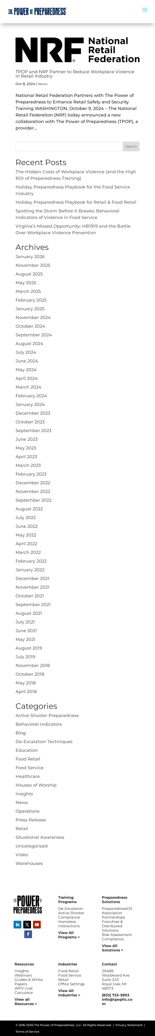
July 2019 (25, 656)
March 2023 (28, 465)
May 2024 (26, 369)
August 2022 (29, 509)
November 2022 (33, 491)
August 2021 (29, 613)
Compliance (69, 917)
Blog (21, 733)
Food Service (29, 767)
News (43, 84)
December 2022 (33, 482)
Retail (22, 828)
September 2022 (33, 500)
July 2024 (26, 352)
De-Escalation (70, 908)
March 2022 (28, 552)
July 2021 (25, 622)
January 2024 (30, 404)
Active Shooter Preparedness (47, 715)
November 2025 (33, 265)
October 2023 (30, 422)
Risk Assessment (117, 934)
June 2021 (26, 630)
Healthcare (28, 776)
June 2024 (27, 361)
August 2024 (29, 343)
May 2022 (26, 535)
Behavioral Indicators (39, 724)
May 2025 (26, 282)
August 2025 (29, 274)
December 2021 (32, 578)
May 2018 (26, 683)
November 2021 (32, 587)
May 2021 (25, 639)
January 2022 (30, 569)
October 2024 (30, 326)
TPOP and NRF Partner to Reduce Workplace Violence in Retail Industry (75, 74)
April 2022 (26, 543)
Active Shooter (71, 913)
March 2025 (28, 291)
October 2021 (30, 596)
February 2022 (31, 561)
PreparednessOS (117, 908)
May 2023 (26, 448)
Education (27, 750)
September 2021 (33, 604)
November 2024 (33, 317)
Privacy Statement (129, 1025)
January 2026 (30, 256)
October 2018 (30, 674)
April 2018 (26, 691)
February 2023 (31, 474)
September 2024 (34, 335)
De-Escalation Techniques (44, 741)
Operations (28, 811)
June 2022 (27, 526)
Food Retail (28, 759)
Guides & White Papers (29, 981)
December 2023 (33, 413)
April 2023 (26, 456)
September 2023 (33, 430)
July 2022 (26, 517)
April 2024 (27, 378)
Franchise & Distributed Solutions (112, 926)
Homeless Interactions (69, 923)
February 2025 (31, 300)
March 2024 (28, 387)
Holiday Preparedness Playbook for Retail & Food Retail (76, 202)
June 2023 (27, 439)
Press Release (31, 820)
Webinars (23, 975)
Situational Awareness (40, 837)
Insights (24, 794)
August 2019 (29, 648)
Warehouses (29, 863)
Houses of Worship (36, 785)
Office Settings (71, 984)
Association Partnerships (113, 915)
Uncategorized (32, 846)
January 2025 (30, 309)
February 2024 (31, 395)
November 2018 (33, 665)
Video (22, 854)
